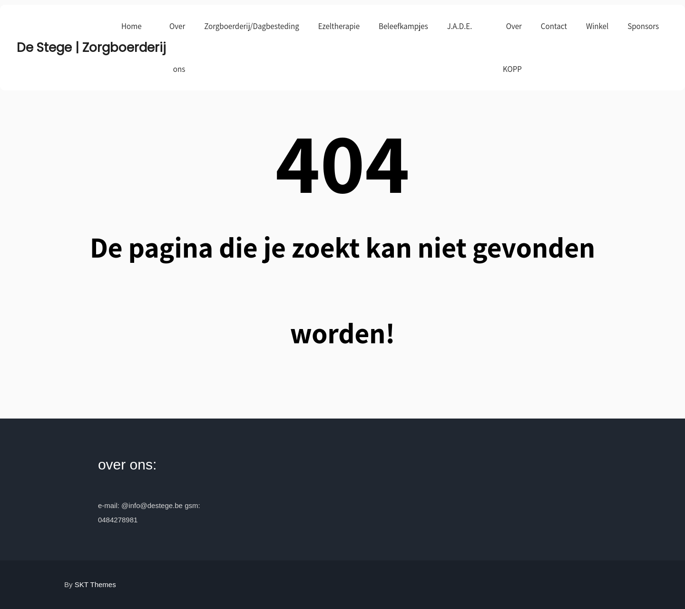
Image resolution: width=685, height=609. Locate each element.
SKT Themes (95, 584)
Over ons (177, 47)
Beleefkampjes (403, 26)
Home (131, 26)
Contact (554, 26)
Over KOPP (512, 47)
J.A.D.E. (459, 26)
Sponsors (643, 26)
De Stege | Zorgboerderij (64, 47)
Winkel (597, 26)
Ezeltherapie (339, 26)
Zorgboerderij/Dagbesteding (251, 26)
